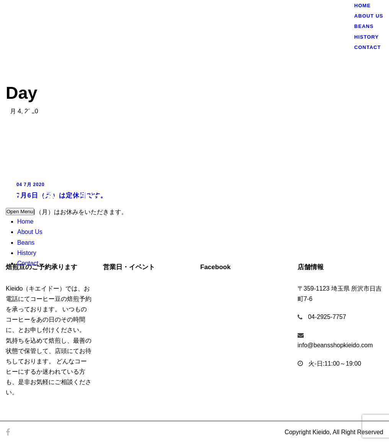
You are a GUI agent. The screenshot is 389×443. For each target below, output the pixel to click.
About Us (29, 232)
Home (25, 221)
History (26, 253)
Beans (25, 242)
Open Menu (20, 211)
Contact (27, 263)
